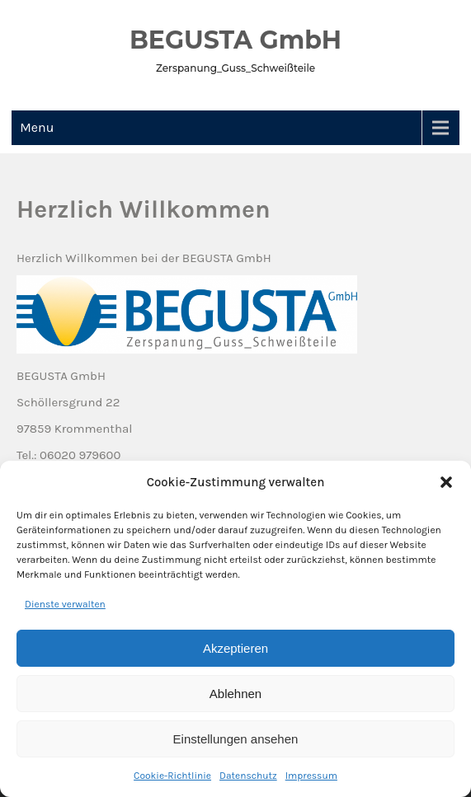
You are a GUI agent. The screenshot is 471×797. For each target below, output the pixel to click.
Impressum (311, 775)
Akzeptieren (235, 648)
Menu (37, 127)
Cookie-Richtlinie (172, 775)
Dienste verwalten (65, 604)
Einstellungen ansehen (236, 739)
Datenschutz (248, 775)
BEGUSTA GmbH (235, 40)
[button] (446, 482)
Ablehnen (235, 694)
